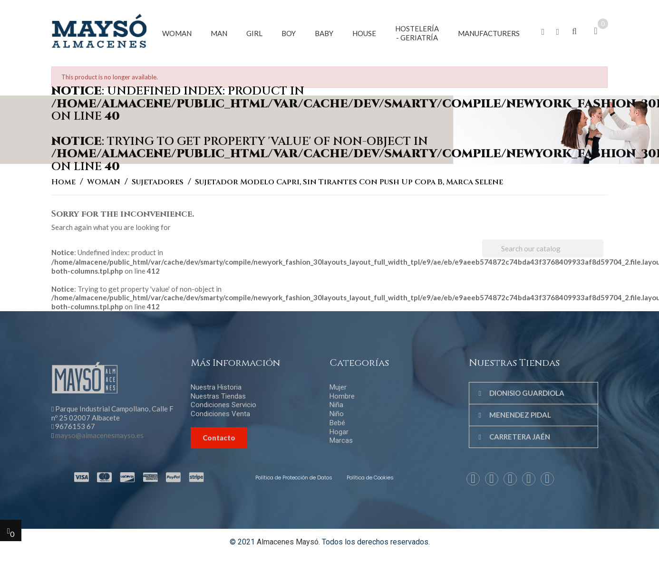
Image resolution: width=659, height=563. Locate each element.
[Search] (542, 248)
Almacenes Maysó (288, 541)
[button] (543, 32)
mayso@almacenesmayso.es (99, 435)
